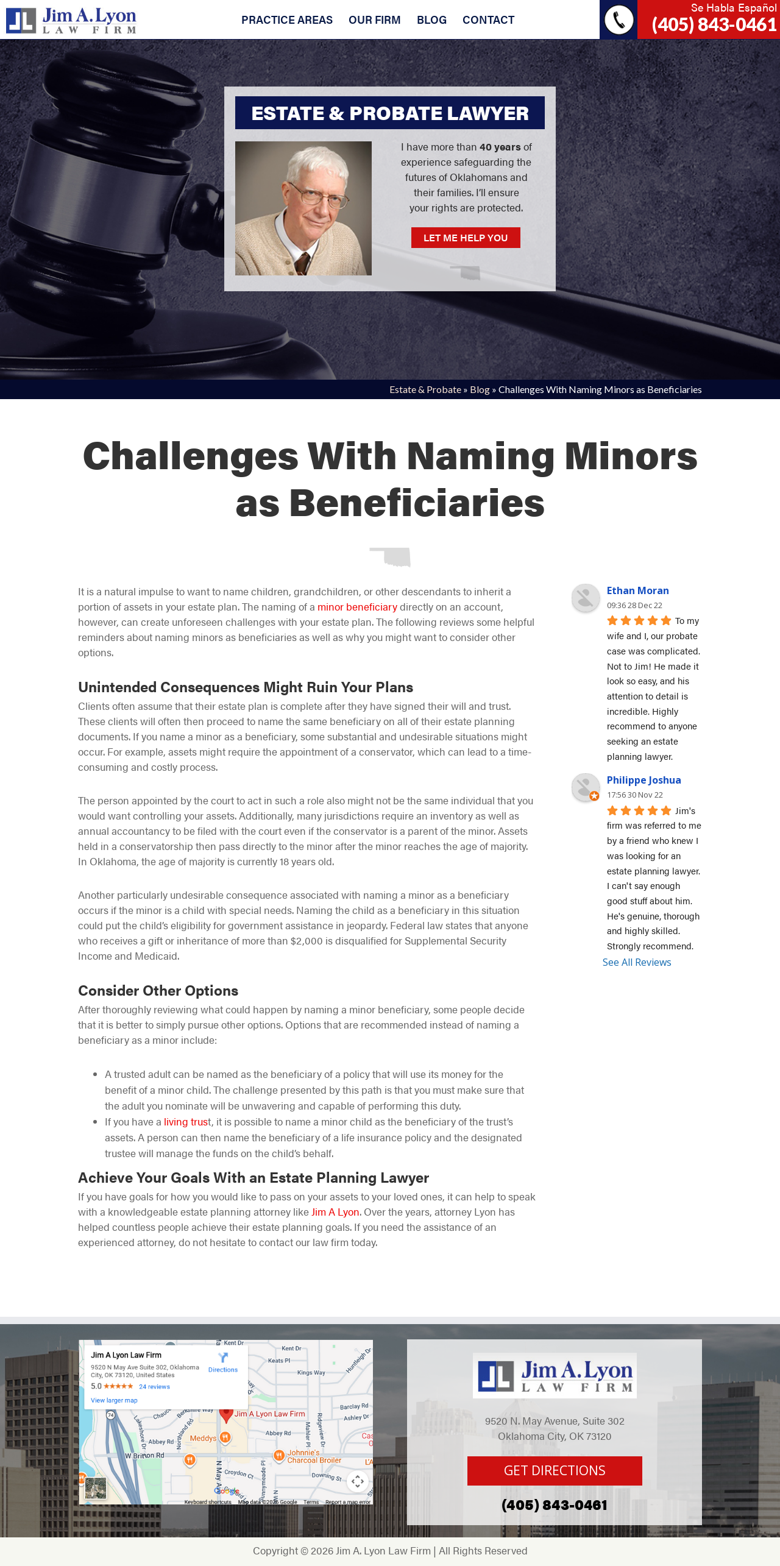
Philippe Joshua (644, 780)
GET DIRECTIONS (555, 1470)
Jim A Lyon (335, 1211)
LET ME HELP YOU (466, 237)
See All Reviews (637, 962)
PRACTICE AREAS (287, 19)
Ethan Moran (638, 590)
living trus (184, 1121)
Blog (480, 389)
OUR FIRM (375, 19)
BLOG (432, 19)
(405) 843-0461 (714, 24)
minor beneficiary (357, 606)
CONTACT (488, 19)
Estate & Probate (425, 389)
